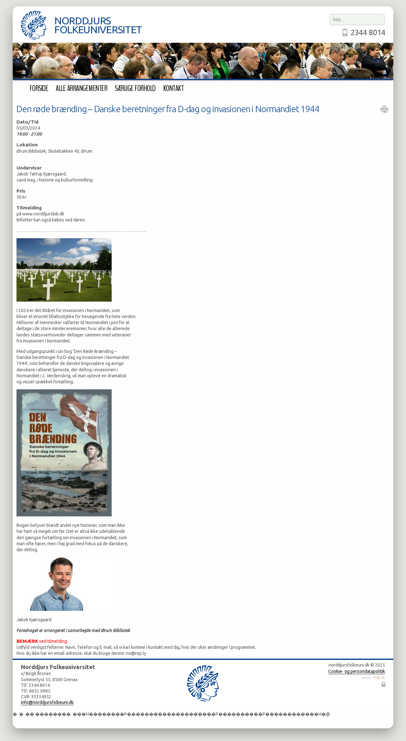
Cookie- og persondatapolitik (356, 671)
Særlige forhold (135, 88)
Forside (39, 88)
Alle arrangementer (81, 88)
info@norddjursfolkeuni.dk (47, 702)
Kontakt (173, 88)
